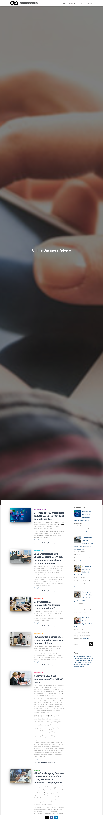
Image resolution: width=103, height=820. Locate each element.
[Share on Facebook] (51, 817)
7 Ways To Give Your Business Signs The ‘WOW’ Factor (48, 678)
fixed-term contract (53, 809)
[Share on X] (47, 817)
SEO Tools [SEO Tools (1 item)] (78, 664)
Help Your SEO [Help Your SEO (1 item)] (89, 658)
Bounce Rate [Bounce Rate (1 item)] (77, 656)
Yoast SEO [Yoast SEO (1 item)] (81, 666)
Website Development (40, 509)
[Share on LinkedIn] (56, 817)
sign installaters (58, 693)
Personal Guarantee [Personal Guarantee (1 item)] (87, 660)
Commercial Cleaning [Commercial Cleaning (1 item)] (85, 656)
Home (64, 3)
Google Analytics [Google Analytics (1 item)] (82, 658)
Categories (72, 3)
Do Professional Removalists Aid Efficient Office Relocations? (47, 604)
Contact (89, 3)
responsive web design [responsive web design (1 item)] (87, 662)
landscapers (43, 792)
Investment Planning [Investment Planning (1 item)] (78, 660)
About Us (81, 3)
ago (52, 543)
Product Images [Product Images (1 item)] (77, 662)
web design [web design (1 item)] (84, 664)
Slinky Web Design (59, 524)
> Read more (88, 532)
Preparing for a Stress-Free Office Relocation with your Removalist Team (49, 639)
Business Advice (38, 550)
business (50, 715)
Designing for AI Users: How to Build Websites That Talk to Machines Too (49, 515)
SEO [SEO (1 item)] (75, 664)
